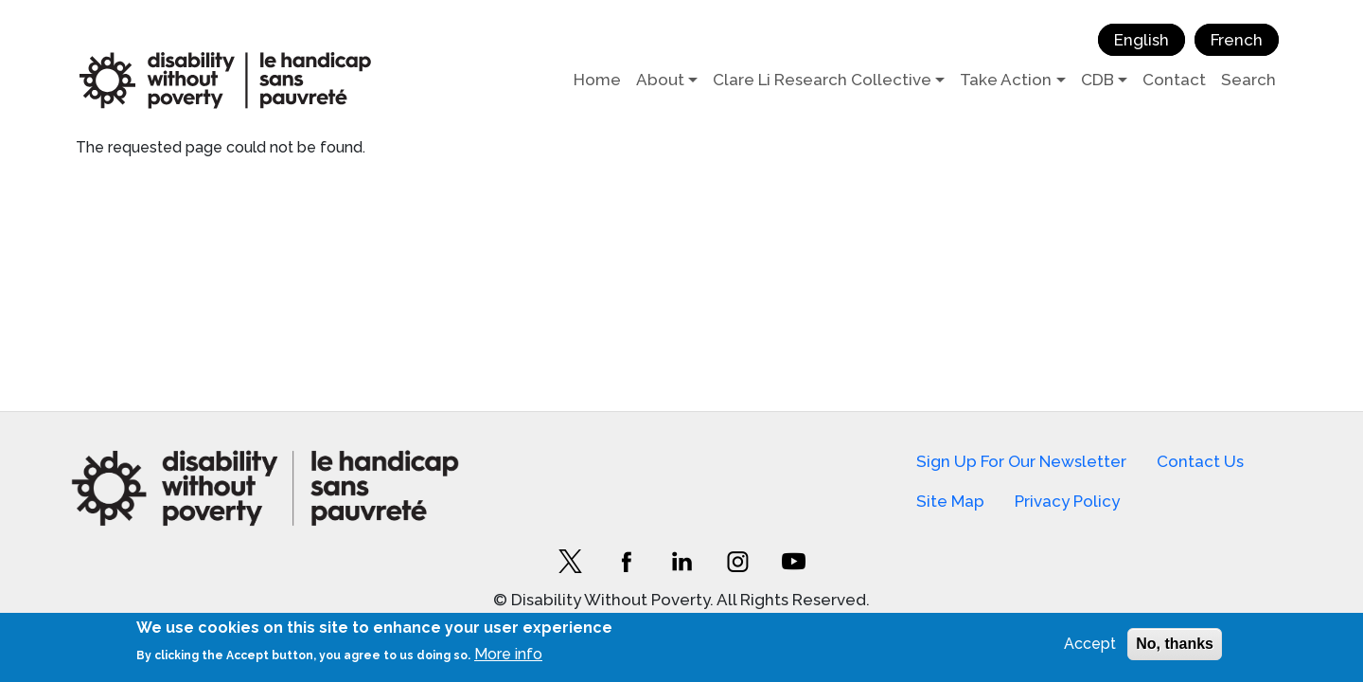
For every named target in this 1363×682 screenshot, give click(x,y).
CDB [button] (1097, 79)
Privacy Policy (1067, 501)
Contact (1174, 79)
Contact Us (1200, 461)
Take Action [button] (1006, 79)
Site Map (950, 501)
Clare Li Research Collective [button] (822, 79)
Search (1248, 79)
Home (597, 79)
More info (508, 654)
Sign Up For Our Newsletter (1021, 461)
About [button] (660, 79)
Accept (1090, 644)
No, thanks (1174, 644)
